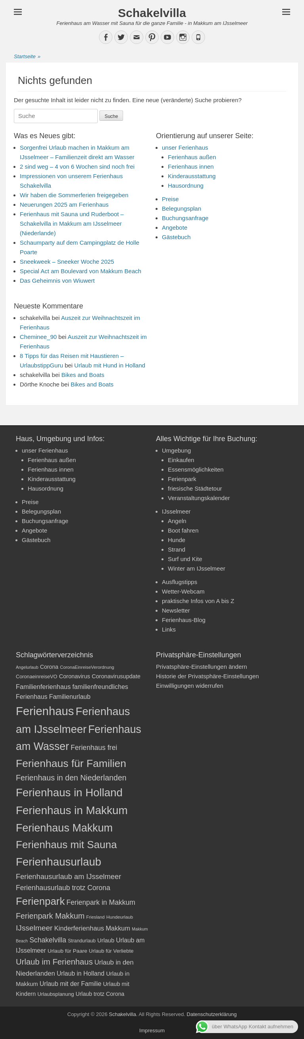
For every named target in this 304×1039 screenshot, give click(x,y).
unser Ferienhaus (185, 147)
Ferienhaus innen (191, 166)
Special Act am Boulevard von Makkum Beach (80, 271)
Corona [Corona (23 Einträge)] (49, 667)
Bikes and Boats (82, 374)
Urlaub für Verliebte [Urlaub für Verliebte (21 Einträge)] (111, 951)
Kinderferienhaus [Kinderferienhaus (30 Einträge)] (79, 928)
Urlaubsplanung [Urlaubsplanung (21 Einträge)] (55, 994)
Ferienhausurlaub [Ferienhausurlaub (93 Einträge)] (58, 862)
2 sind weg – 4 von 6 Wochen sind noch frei (77, 166)
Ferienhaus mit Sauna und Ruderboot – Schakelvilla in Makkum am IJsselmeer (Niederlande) (72, 223)
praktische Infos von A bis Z (198, 601)
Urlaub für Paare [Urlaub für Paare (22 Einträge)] (67, 951)
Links (169, 629)
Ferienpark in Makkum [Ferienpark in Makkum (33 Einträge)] (100, 902)
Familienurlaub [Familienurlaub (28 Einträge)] (70, 696)
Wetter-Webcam (183, 591)
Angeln (177, 521)
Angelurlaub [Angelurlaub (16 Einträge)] (27, 667)
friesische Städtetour (195, 488)
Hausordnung (185, 185)
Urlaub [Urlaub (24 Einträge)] (105, 940)
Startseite (27, 57)
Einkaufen (181, 460)
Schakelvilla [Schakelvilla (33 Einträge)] (47, 940)
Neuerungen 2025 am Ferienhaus (64, 204)
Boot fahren (183, 530)
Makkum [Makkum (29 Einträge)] (118, 928)
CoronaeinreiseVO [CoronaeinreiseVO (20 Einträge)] (36, 676)
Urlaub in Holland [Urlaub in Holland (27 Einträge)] (80, 973)
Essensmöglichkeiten (196, 469)
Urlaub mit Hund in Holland (109, 365)
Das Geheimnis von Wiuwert (57, 280)
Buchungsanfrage (185, 218)
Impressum (152, 1030)
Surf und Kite (185, 559)
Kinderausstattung (192, 176)
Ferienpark (182, 479)
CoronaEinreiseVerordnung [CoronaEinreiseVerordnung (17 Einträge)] (87, 667)
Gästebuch (176, 237)
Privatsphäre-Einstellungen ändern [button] (201, 666)
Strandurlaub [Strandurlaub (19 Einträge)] (81, 941)
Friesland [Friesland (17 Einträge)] (95, 917)
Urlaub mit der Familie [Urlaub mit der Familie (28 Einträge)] (70, 983)
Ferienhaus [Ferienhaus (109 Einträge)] (45, 710)
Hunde (176, 540)
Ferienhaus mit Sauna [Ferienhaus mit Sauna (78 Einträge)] (66, 845)
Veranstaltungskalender (199, 498)
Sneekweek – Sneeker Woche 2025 (67, 261)
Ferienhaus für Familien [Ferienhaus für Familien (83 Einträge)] (71, 763)
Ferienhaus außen (192, 157)
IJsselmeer (176, 511)
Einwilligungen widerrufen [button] (189, 685)
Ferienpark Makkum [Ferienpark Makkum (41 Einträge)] (50, 916)
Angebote (174, 227)
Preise (170, 199)
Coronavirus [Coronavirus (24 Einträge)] (74, 676)
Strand (176, 549)
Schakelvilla (152, 12)
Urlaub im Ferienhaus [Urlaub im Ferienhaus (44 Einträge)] (54, 961)
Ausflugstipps (179, 581)
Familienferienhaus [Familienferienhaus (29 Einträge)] (43, 686)
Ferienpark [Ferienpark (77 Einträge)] (40, 901)
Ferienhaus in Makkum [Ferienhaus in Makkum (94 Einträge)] (72, 810)
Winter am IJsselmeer (196, 568)
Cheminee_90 (38, 336)
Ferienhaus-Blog (183, 620)
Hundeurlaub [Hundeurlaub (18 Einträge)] (119, 917)
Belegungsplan (181, 208)
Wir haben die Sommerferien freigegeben (74, 195)
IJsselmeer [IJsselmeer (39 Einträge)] (34, 928)
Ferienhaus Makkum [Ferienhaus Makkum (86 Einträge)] (64, 828)
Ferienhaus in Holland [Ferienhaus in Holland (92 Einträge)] (69, 792)
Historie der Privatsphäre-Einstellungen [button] (207, 676)
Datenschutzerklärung (212, 1014)
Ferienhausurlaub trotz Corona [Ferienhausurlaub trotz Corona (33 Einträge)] (63, 888)
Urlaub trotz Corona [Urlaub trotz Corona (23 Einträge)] (100, 994)
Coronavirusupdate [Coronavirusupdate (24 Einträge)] (116, 676)
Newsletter (176, 610)
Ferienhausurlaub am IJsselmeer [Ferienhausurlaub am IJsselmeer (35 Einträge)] (68, 876)
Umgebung (176, 450)
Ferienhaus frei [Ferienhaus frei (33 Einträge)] (94, 748)
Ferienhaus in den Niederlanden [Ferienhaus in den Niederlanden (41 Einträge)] (71, 777)
